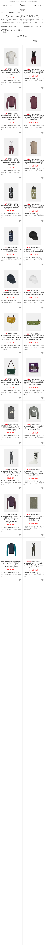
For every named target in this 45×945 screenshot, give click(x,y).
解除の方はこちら (38, 845)
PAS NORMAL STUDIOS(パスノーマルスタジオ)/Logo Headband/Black (34, 698)
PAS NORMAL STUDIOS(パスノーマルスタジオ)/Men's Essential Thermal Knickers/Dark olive (11, 609)
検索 (22, 5)
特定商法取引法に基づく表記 (16, 904)
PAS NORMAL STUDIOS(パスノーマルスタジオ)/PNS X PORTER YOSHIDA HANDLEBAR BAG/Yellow (11, 336)
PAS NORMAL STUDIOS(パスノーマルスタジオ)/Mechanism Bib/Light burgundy (11, 161)
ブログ (11, 900)
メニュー (7, 5)
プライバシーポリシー (31, 904)
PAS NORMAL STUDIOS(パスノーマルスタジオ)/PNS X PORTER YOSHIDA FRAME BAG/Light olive (34, 336)
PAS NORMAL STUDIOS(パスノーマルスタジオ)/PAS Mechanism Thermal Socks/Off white (34, 472)
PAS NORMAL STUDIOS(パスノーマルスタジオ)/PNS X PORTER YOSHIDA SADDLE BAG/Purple (34, 382)
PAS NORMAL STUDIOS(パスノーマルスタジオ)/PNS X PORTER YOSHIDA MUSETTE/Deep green (11, 381)
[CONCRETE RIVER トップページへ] (22, 10)
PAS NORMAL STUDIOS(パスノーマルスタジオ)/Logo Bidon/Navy (11, 249)
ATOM (34, 900)
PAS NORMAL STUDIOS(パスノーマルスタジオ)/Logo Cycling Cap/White (34, 292)
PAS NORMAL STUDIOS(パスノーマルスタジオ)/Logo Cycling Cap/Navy (11, 292)
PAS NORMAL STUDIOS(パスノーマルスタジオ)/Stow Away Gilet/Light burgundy (34, 116)
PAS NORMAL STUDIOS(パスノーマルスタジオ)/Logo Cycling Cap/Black (34, 249)
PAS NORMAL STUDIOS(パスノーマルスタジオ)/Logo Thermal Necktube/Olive (34, 517)
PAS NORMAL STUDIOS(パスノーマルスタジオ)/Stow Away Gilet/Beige (34, 161)
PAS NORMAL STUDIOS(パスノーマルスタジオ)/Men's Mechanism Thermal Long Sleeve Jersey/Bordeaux (11, 518)
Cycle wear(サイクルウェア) (15, 12)
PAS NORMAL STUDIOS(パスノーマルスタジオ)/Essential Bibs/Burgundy (34, 71)
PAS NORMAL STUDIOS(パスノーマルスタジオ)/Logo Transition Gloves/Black (34, 654)
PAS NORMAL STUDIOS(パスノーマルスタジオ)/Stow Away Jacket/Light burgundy (11, 116)
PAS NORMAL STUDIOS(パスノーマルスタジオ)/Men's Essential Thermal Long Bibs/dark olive (34, 564)
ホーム (3, 12)
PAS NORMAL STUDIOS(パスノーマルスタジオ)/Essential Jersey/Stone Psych (11, 71)
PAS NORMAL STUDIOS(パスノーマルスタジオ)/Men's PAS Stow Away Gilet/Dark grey (11, 427)
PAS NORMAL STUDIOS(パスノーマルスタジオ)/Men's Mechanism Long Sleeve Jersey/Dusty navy (11, 564)
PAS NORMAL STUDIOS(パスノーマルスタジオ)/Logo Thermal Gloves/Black (11, 654)
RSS (28, 900)
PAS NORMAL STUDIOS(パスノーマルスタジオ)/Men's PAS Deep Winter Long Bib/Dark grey (11, 472)
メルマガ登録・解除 (20, 900)
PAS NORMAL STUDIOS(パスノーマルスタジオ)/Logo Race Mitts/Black (11, 698)
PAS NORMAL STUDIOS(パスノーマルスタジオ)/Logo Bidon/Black (11, 205)
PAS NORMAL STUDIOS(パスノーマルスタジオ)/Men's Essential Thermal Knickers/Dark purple (34, 609)
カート (37, 5)
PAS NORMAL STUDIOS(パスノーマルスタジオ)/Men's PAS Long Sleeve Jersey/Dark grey (34, 427)
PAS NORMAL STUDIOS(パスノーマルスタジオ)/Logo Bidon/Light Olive (34, 206)
